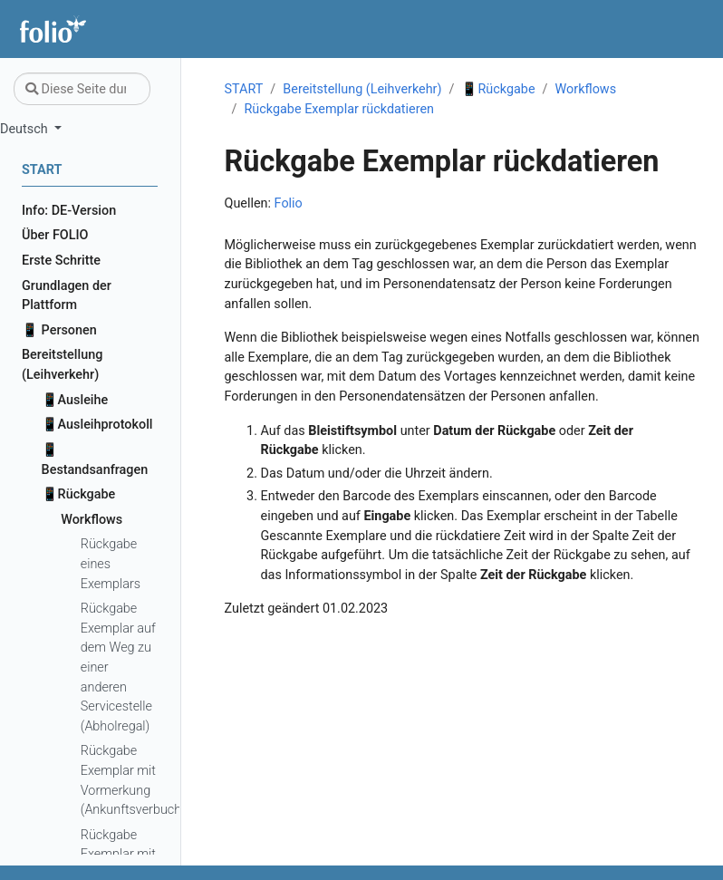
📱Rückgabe (498, 89)
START (244, 89)
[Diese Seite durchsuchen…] (82, 89)
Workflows (586, 89)
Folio (289, 203)
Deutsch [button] (25, 129)
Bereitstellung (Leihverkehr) (362, 89)
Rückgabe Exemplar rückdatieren (339, 109)
